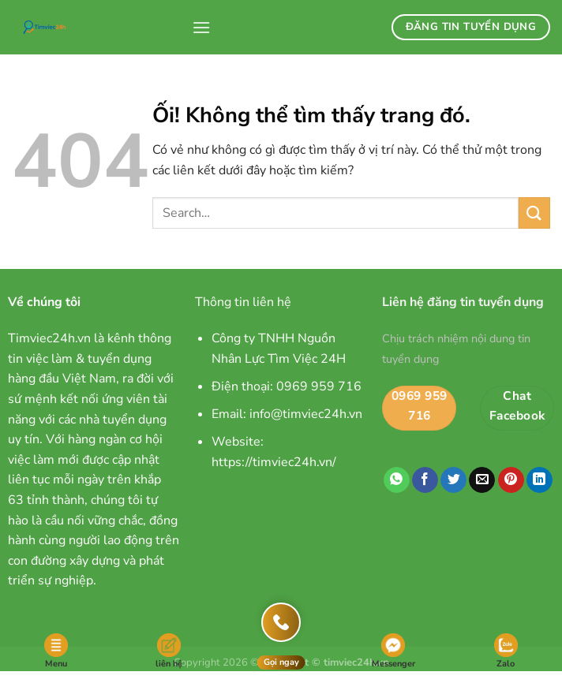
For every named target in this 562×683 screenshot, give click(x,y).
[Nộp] (534, 212)
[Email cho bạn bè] (482, 480)
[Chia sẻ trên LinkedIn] (539, 480)
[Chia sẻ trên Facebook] (425, 480)
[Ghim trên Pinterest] (511, 480)
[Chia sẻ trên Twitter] (453, 480)
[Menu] (201, 27)
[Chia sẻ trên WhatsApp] (397, 480)
